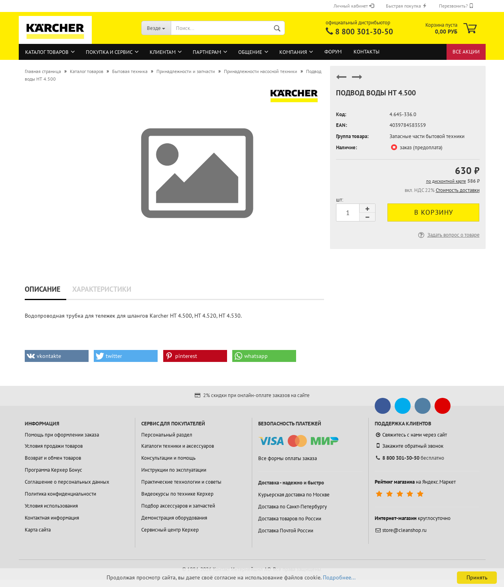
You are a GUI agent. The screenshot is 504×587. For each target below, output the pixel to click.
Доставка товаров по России (289, 518)
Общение (250, 52)
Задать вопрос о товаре (448, 234)
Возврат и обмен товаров (53, 458)
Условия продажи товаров (54, 446)
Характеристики (101, 289)
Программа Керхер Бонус (53, 469)
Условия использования (51, 505)
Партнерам (207, 52)
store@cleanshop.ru (401, 530)
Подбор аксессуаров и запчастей (178, 505)
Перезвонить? (456, 6)
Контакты (366, 51)
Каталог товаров (47, 52)
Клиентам (163, 52)
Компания (293, 52)
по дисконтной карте (446, 181)
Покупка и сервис (109, 52)
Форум (333, 51)
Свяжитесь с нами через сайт (411, 434)
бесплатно (409, 458)
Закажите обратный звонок (409, 445)
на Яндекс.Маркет (415, 481)
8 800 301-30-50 (364, 31)
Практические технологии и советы (181, 481)
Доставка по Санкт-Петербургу (292, 506)
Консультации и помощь (168, 458)
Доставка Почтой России (285, 530)
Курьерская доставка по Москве (294, 494)
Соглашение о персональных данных (67, 481)
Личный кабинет (354, 6)
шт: (339, 199)
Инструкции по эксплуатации (173, 469)
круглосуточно (413, 518)
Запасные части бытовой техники (426, 136)
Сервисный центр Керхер (170, 529)
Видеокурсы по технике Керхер (177, 493)
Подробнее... (339, 577)
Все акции (466, 51)
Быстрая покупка (406, 6)
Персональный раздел (166, 434)
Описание (42, 289)
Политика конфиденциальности (60, 493)
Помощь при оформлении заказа (62, 434)
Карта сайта (38, 529)
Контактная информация (52, 517)
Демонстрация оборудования (174, 517)
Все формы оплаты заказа (287, 458)
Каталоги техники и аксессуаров (177, 446)
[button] (57, 356)
